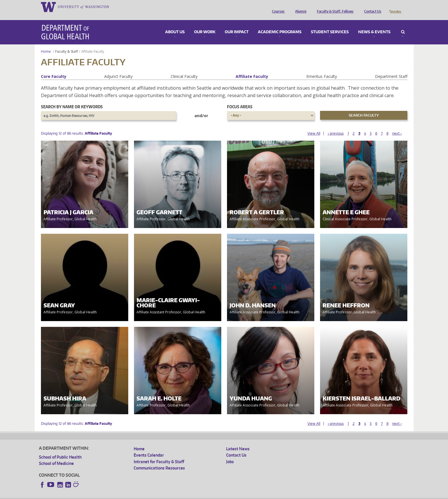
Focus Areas (239, 98)
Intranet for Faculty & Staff (159, 453)
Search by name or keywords (72, 98)
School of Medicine (56, 455)
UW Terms (138, 494)
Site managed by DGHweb (172, 494)
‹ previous (336, 125)
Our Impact (236, 24)
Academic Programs (279, 24)
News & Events (374, 24)
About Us (175, 24)
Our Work (204, 24)
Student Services (330, 24)
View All (313, 125)
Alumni (299, 6)
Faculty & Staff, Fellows (333, 6)
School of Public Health (60, 449)
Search (402, 24)
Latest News (238, 440)
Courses (277, 6)
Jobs (230, 453)
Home (46, 43)
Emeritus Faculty (321, 68)
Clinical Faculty (184, 68)
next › (397, 125)
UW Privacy (115, 494)
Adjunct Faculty (118, 68)
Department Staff (391, 68)
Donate (394, 6)
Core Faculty (53, 68)
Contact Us (371, 6)
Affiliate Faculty (252, 68)
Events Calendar (149, 447)
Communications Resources (159, 459)
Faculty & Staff (66, 43)
